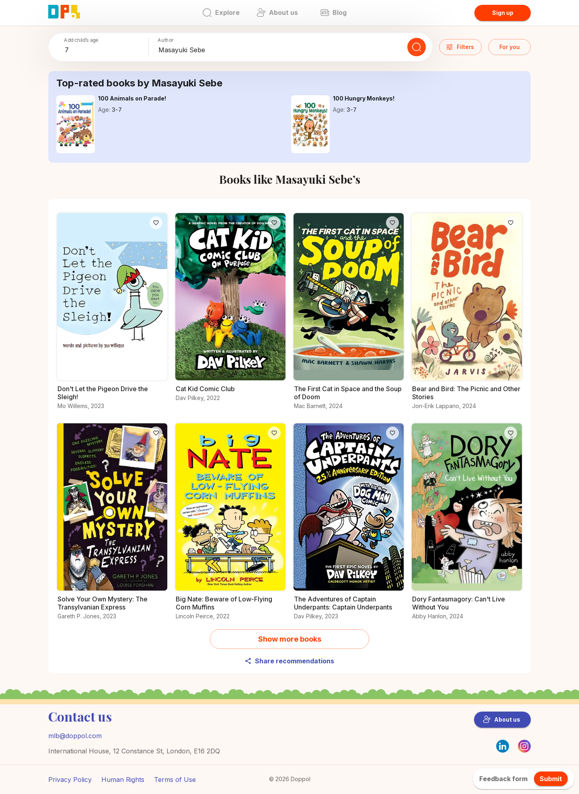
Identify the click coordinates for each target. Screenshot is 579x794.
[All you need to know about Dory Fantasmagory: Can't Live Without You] (466, 525)
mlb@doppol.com (75, 736)
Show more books (289, 639)
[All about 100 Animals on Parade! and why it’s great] (75, 124)
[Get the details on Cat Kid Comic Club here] (230, 311)
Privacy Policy (70, 780)
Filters (460, 47)
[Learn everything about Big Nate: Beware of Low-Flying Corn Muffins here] (230, 525)
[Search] (416, 47)
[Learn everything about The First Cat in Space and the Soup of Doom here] (348, 315)
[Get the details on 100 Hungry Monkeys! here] (310, 124)
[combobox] (105, 50)
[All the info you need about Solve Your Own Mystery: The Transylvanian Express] (112, 525)
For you (509, 46)
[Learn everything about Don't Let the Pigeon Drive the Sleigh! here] (112, 315)
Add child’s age (81, 40)
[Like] (156, 222)
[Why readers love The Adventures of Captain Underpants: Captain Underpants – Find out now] (348, 525)
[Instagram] (524, 750)
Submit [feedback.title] (551, 779)
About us (501, 720)
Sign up (502, 12)
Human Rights (122, 780)
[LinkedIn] (502, 746)
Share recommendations (289, 661)
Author (166, 40)
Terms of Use (175, 780)
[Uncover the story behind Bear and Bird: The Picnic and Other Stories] (466, 315)
